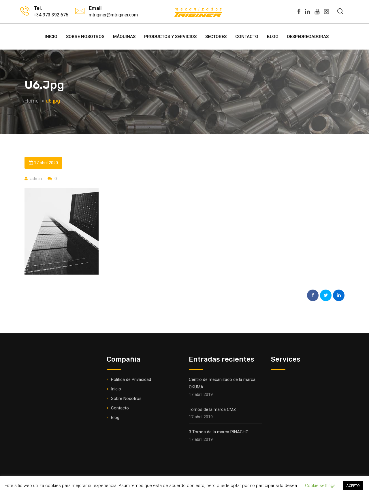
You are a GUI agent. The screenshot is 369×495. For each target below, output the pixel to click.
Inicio (51, 36)
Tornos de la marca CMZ (212, 409)
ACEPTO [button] (353, 485)
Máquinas (124, 36)
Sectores (216, 36)
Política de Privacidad (131, 379)
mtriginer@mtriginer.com (113, 15)
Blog (272, 36)
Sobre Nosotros (85, 36)
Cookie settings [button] (320, 485)
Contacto (246, 36)
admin (36, 178)
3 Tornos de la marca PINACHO (218, 431)
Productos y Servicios (170, 36)
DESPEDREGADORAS (308, 36)
